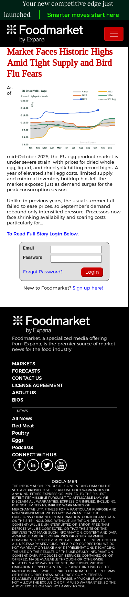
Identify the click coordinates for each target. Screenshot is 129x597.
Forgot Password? (43, 271)
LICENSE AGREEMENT (37, 385)
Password (33, 257)
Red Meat (23, 425)
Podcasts (22, 447)
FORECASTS (26, 371)
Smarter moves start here (83, 15)
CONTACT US (27, 378)
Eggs (18, 440)
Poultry (20, 433)
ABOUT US (24, 392)
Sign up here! (88, 288)
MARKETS (23, 363)
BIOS (17, 400)
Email (28, 248)
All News (22, 418)
